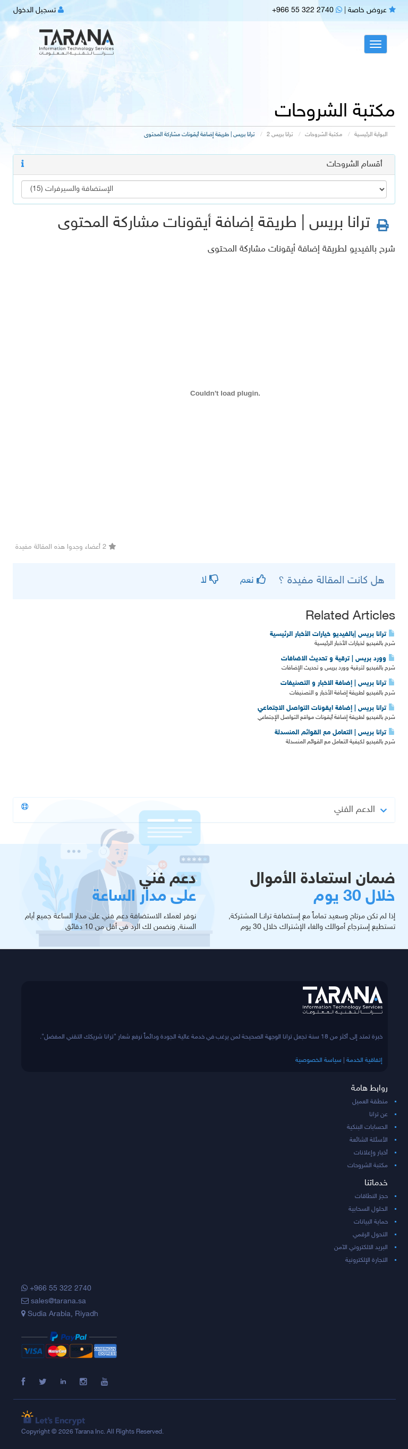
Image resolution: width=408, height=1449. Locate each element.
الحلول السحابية (368, 1209)
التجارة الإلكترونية (366, 1260)
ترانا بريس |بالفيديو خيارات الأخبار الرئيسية (332, 634)
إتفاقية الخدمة (364, 1060)
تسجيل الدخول (38, 10)
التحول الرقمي (370, 1234)
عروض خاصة (372, 10)
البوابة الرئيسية (370, 134)
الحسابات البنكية (367, 1127)
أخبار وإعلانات (371, 1153)
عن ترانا (378, 1114)
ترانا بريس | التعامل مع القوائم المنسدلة (335, 732)
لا (210, 580)
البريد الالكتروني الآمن (361, 1247)
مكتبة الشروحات (323, 134)
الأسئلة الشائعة (369, 1140)
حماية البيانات (371, 1222)
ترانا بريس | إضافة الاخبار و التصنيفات (337, 683)
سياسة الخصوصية (318, 1060)
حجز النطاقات (371, 1196)
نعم (253, 580)
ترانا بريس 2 (280, 134)
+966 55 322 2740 (307, 10)
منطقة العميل (370, 1101)
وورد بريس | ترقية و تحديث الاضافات (338, 659)
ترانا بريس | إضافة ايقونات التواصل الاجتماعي (326, 708)
